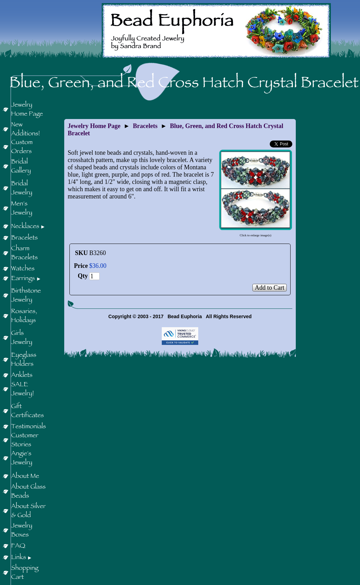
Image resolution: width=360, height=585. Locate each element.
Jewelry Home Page (94, 125)
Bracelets (145, 125)
